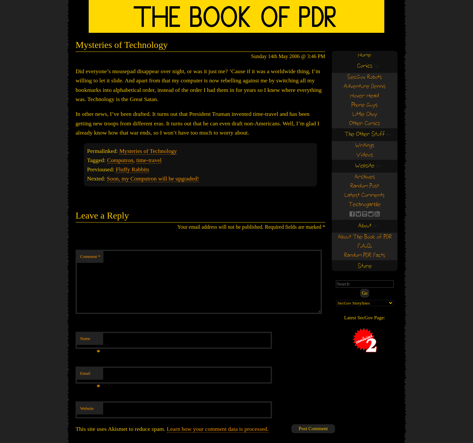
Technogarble (365, 204)
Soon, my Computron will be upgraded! (153, 178)
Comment (90, 256)
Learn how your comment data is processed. (218, 429)
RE (370, 214)
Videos (364, 155)
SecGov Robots (364, 77)
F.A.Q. (365, 246)
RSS (377, 214)
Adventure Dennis (365, 86)
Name (90, 340)
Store (365, 266)
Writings (364, 145)
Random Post (364, 186)
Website (87, 408)
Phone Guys (364, 105)
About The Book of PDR (365, 237)
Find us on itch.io (364, 214)
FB (352, 214)
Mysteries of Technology (148, 151)
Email (90, 375)
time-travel (149, 160)
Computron (120, 160)
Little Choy (364, 114)
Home (364, 55)
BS (358, 214)
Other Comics (364, 123)
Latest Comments (365, 195)
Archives (364, 177)
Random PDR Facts (364, 255)
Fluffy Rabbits (132, 169)
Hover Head (364, 96)
